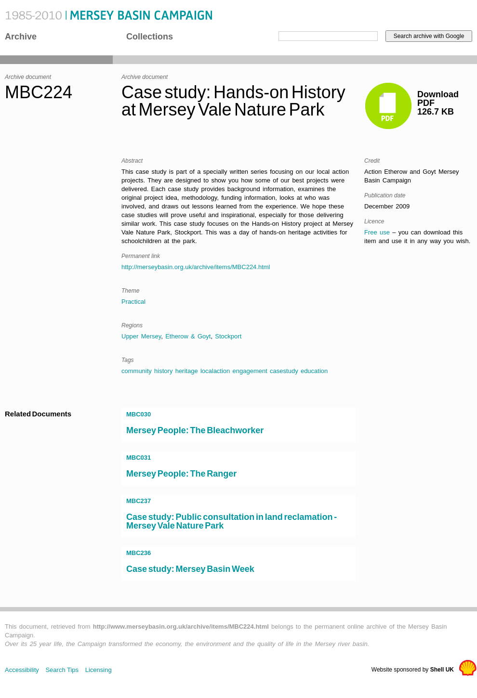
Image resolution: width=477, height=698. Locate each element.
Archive (21, 36)
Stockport (228, 336)
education (314, 371)
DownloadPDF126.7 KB (438, 103)
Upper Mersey (141, 336)
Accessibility (22, 669)
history (163, 371)
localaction (215, 371)
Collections (149, 36)
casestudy (284, 371)
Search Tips (62, 669)
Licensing (98, 669)
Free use (377, 232)
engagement (250, 371)
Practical (133, 301)
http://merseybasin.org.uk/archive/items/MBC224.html (195, 267)
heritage (186, 371)
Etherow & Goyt (188, 336)
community (136, 371)
